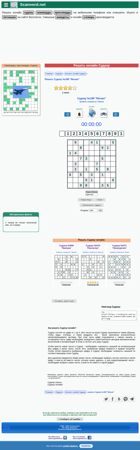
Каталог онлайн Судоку (74, 74)
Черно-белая (92, 192)
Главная (47, 74)
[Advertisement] (70, 42)
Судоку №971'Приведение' (119, 246)
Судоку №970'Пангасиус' (93, 246)
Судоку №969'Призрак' (66, 246)
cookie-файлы (70, 446)
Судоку (57, 74)
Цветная (92, 194)
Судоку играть (53, 382)
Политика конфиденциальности (69, 429)
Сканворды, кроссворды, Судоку (19, 65)
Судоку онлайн (53, 384)
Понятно (86, 446)
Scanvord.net (31, 4)
